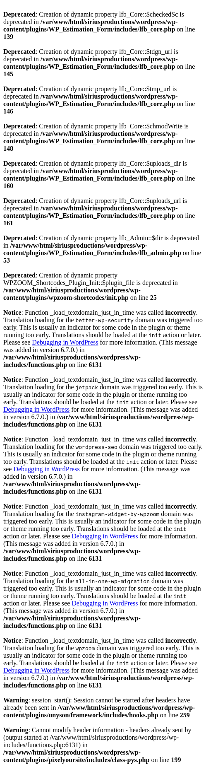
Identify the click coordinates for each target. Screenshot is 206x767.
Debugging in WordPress (65, 342)
